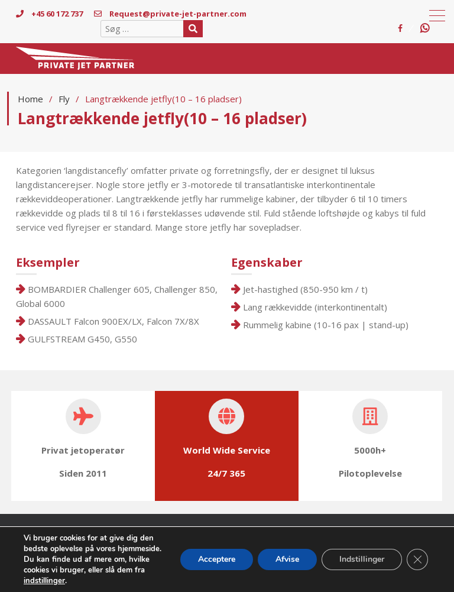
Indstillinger (361, 559)
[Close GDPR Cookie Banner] (417, 559)
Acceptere (216, 559)
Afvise (287, 559)
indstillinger (44, 580)
